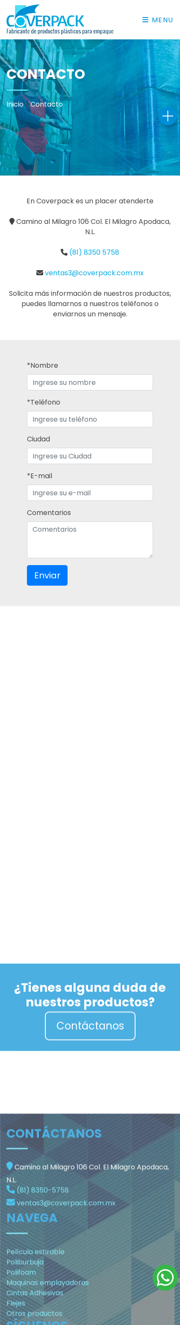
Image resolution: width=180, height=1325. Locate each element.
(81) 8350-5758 (43, 1248)
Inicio (15, 104)
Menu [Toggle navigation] (158, 20)
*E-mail (39, 476)
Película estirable (35, 1309)
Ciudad (38, 439)
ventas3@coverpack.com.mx (94, 273)
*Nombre (42, 365)
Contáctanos (90, 1042)
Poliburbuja (25, 1320)
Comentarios (49, 513)
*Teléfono (43, 402)
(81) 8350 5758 (94, 252)
